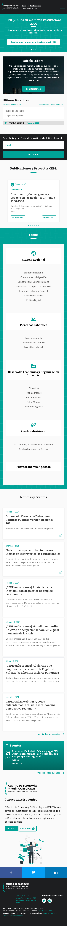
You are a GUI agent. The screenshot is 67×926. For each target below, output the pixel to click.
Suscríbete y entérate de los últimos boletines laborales (33, 138)
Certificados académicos (13, 915)
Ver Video (25, 828)
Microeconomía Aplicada (33, 466)
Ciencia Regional (33, 259)
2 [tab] (33, 49)
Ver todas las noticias (49, 734)
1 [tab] (31, 49)
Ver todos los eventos (49, 772)
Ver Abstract (49, 217)
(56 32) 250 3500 (50, 913)
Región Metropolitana (15, 115)
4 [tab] (34, 225)
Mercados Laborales (33, 325)
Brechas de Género (33, 431)
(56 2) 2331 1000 (45, 911)
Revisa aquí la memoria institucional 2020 (33, 42)
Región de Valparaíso (14, 111)
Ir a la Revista (18, 217)
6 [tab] (38, 225)
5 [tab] (36, 225)
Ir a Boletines (33, 88)
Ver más (16, 763)
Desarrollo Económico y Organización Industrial (33, 373)
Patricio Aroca (16, 189)
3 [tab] (35, 49)
